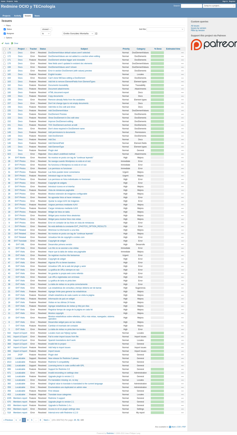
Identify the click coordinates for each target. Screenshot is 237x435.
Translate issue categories (59, 394)
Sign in (225, 1)
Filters (8, 25)
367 (9, 347)
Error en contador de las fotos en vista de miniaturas (71, 223)
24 (9, 205)
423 (9, 154)
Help (16, 1)
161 (9, 89)
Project (21, 49)
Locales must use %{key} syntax (62, 333)
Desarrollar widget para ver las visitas (64, 322)
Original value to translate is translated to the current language (75, 384)
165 (9, 74)
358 (9, 391)
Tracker (33, 49)
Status (9, 29)
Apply (7, 43)
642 (9, 333)
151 (9, 125)
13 (9, 215)
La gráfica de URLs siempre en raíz (63, 270)
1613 (9, 362)
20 (9, 295)
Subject (84, 49)
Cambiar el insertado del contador (63, 326)
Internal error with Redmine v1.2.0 (63, 412)
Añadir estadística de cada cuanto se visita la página (71, 295)
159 (9, 96)
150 (9, 129)
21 (9, 291)
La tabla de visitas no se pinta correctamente (67, 284)
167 (9, 71)
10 (9, 318)
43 (9, 273)
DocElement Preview (57, 114)
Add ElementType (56, 147)
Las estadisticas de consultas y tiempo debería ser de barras (74, 288)
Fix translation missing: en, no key (63, 380)
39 (9, 255)
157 (9, 103)
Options (9, 38)
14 (9, 309)
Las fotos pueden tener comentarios (64, 172)
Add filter (142, 29)
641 (9, 336)
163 (9, 81)
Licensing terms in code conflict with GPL (66, 365)
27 (9, 165)
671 (9, 373)
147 (9, 139)
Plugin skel (53, 150)
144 (9, 150)
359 (9, 387)
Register (232, 1)
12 (9, 219)
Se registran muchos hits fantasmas (64, 255)
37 (9, 186)
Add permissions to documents (61, 132)
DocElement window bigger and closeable (66, 60)
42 (9, 277)
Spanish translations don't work (62, 340)
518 (9, 412)
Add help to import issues (59, 347)
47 (9, 262)
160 (9, 92)
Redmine (110, 433)
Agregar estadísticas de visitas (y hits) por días (68, 306)
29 (9, 194)
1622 (9, 358)
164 (9, 78)
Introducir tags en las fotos (59, 176)
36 (9, 190)
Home (3, 1)
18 (9, 212)
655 (9, 405)
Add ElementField (56, 143)
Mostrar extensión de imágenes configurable (67, 194)
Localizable (20, 358)
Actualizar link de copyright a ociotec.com (66, 237)
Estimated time (173, 49)
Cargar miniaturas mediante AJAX (63, 208)
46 (9, 244)
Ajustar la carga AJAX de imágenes (63, 201)
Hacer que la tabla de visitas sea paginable (67, 252)
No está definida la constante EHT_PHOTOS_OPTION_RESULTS (77, 226)
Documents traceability (58, 85)
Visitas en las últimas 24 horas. (61, 302)
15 (9, 306)
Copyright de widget (57, 241)
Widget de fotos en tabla (58, 212)
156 (9, 107)
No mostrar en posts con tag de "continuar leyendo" (70, 157)
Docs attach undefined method (61, 154)
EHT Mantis (20, 157)
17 (9, 299)
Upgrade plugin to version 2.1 (61, 376)
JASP (20, 355)
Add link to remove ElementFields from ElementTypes (71, 81)
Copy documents (55, 96)
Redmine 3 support (56, 398)
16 (9, 302)
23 (9, 208)
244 (9, 355)
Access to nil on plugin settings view (64, 409)
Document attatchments (58, 89)
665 (9, 376)
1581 (9, 365)
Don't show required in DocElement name (66, 129)
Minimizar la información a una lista (63, 230)
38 (9, 284)
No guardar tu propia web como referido (65, 273)
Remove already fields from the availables (66, 100)
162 (9, 85)
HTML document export (58, 92)
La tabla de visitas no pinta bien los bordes (67, 329)
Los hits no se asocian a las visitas (63, 248)
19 (9, 168)
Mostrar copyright (56, 313)
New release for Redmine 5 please (63, 358)
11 (9, 313)
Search (176, 6)
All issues (195, 26)
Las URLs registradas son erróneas (63, 277)
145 (9, 147)
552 (9, 380)
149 (9, 132)
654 (9, 409)
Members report (20, 398)
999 (9, 369)
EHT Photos (20, 161)
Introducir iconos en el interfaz (61, 186)
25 (9, 201)
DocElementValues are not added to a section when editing (74, 56)
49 (9, 241)
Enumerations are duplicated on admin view (67, 387)
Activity (17, 16)
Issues (28, 16)
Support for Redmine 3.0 (59, 369)
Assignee (10, 33)
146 (9, 143)
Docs (20, 52)
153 (9, 118)
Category (141, 49)
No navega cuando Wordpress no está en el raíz (69, 161)
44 (9, 270)
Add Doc (52, 139)
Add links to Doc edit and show (61, 107)
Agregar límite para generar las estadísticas (67, 291)
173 (9, 52)
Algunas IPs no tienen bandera (61, 262)
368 (9, 344)
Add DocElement (55, 136)
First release (53, 391)
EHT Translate (20, 241)
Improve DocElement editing (60, 121)
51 (9, 179)
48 (9, 183)
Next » (47, 420)
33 (9, 233)
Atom (173, 427)
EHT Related (20, 230)
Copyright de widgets (57, 183)
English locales (54, 74)
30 (9, 176)
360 (9, 384)
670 (9, 402)
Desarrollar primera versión (60, 244)
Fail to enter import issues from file (63, 336)
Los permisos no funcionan (60, 168)
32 (9, 237)
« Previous (8, 420)
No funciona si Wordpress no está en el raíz (67, 165)
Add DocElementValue (58, 110)
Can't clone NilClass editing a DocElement (66, 78)
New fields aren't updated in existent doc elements (70, 63)
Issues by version (198, 28)
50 (9, 259)
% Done (158, 49)
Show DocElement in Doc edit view (63, 118)
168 (9, 67)
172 (9, 56)
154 (9, 114)
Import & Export (20, 333)
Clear (16, 43)
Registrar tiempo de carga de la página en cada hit (70, 309)
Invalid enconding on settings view (63, 373)
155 (9, 110)
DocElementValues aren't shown (62, 67)
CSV (179, 427)
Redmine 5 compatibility (58, 362)
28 (9, 161)
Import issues (54, 351)
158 (9, 100)
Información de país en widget (61, 299)
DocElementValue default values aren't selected (69, 52)
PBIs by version (198, 30)
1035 (9, 398)
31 (9, 172)
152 (9, 121)
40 (9, 281)
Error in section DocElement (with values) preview (70, 71)
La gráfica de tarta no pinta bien (62, 281)
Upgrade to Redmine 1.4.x (59, 405)
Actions (182, 52)
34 (9, 157)
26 (9, 197)
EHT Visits (20, 248)
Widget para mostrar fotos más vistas (64, 219)
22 (9, 288)
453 (9, 394)
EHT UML (20, 244)
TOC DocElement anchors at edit (62, 125)
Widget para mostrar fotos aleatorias (64, 215)
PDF (184, 427)
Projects (10, 1)
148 (9, 136)
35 (9, 230)
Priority (126, 49)
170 (9, 63)
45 (9, 266)
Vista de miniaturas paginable (61, 190)
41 (9, 248)
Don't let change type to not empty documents (68, 103)
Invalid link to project (57, 344)
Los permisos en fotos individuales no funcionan (69, 179)
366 (9, 351)
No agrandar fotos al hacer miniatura (64, 197)
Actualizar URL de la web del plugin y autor (67, 266)
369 (9, 340)
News (37, 16)
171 (9, 60)
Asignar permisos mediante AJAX (63, 205)
